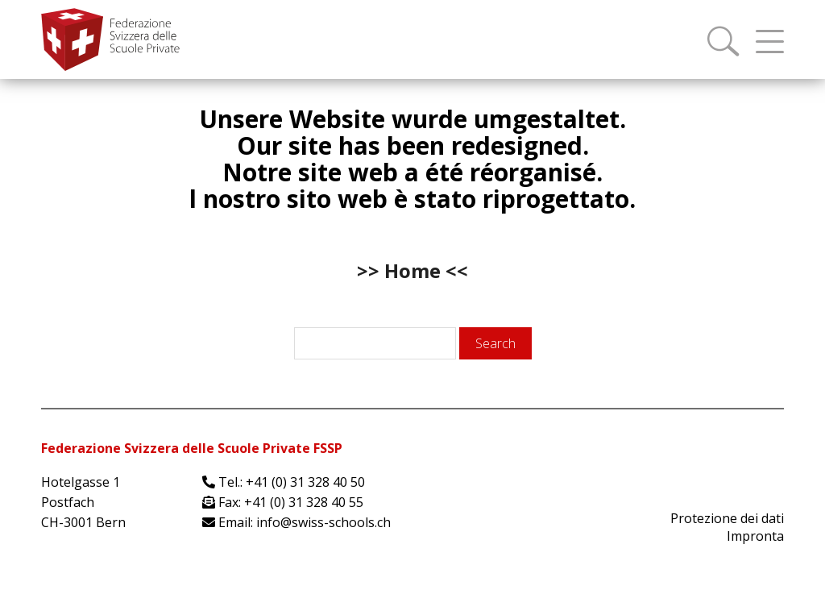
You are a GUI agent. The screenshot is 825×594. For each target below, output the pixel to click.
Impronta (755, 536)
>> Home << (412, 270)
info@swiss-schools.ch (323, 522)
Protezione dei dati (727, 518)
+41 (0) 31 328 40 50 (305, 482)
